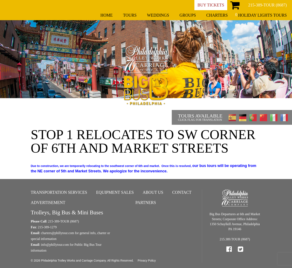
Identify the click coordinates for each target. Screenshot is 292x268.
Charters (217, 15)
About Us (153, 192)
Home (107, 15)
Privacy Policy (147, 260)
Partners (145, 202)
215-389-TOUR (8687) (267, 5)
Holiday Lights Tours (262, 15)
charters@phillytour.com (57, 233)
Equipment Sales (115, 192)
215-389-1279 (47, 227)
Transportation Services (59, 192)
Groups (187, 15)
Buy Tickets (211, 5)
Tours (129, 15)
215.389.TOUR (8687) (235, 239)
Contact (181, 192)
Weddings (158, 15)
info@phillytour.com (55, 244)
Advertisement (48, 202)
